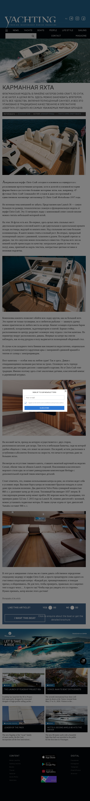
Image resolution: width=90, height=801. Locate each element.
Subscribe (44, 408)
